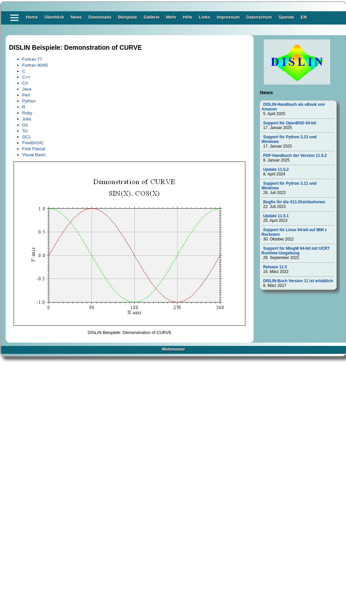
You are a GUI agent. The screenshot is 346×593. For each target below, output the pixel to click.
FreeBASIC (33, 142)
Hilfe (187, 17)
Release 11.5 (275, 267)
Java (26, 89)
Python (28, 101)
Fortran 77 (32, 59)
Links (204, 17)
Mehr (171, 17)
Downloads (99, 17)
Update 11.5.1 (276, 216)
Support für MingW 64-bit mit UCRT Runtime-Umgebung (296, 250)
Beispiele (127, 17)
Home (32, 17)
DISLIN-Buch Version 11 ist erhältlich (298, 281)
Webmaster (173, 349)
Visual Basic (34, 154)
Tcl (24, 130)
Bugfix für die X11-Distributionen (294, 202)
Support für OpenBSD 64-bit (289, 123)
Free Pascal (33, 148)
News (76, 17)
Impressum (228, 17)
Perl (26, 95)
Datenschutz (259, 17)
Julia (26, 118)
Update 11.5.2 (276, 169)
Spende (286, 17)
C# (25, 83)
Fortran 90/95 (35, 65)
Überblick (54, 17)
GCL (26, 136)
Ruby (27, 112)
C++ (26, 77)
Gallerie (152, 17)
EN (304, 17)
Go (25, 124)
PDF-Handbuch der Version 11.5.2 (295, 155)
